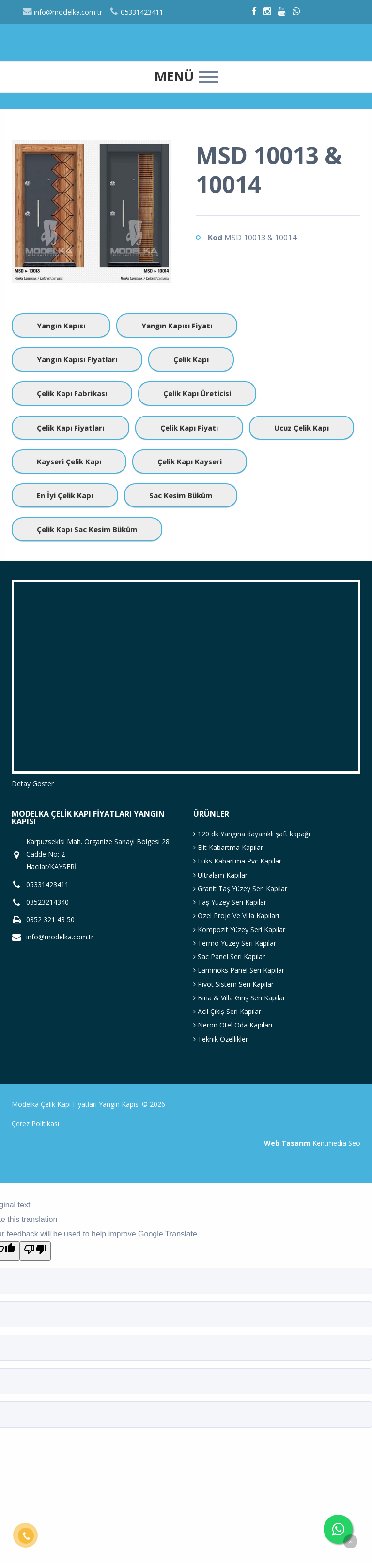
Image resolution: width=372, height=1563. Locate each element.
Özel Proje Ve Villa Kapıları (236, 915)
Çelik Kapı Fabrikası (72, 393)
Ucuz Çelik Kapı (301, 427)
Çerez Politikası (35, 1123)
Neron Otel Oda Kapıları (232, 1024)
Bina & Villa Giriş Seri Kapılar (239, 997)
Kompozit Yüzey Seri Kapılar (239, 929)
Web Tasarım (287, 1142)
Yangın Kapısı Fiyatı (176, 325)
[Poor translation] (35, 1251)
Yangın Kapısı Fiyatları (77, 359)
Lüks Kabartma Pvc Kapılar (237, 860)
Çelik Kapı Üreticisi (197, 393)
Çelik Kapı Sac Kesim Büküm (87, 529)
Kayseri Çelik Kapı (69, 461)
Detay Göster (33, 783)
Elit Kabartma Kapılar (228, 847)
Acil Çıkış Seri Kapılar (227, 1011)
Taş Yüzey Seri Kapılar (229, 902)
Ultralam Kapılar (220, 874)
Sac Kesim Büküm (180, 495)
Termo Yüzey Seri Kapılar (234, 943)
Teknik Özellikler (220, 1038)
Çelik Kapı (191, 359)
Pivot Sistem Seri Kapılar (233, 984)
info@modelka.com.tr (62, 11)
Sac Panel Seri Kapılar (229, 956)
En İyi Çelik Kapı (65, 495)
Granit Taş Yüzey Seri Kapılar (240, 888)
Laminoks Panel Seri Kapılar (238, 970)
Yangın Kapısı (61, 325)
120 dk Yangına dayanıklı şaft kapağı (251, 833)
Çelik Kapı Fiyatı (189, 427)
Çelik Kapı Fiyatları (70, 427)
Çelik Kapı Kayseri (189, 461)
